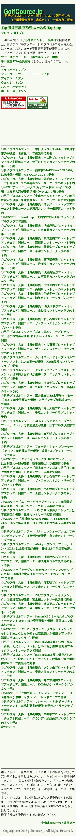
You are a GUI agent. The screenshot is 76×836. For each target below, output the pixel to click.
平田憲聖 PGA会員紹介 (15, 61)
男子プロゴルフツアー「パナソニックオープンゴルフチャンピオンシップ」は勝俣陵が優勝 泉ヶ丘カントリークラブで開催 (38, 536)
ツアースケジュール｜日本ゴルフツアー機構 (29, 57)
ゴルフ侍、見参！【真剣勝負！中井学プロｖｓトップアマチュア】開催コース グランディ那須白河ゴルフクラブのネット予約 (38, 718)
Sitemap (58, 822)
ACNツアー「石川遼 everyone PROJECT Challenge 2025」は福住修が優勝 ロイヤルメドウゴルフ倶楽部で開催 (38, 523)
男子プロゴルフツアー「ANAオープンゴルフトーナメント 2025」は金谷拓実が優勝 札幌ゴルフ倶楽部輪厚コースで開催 (37, 548)
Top (4, 27)
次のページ (8, 727)
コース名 (39, 27)
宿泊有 (27, 27)
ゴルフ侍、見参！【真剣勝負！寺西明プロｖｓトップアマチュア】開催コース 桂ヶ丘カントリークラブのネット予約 (38, 438)
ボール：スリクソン (14, 91)
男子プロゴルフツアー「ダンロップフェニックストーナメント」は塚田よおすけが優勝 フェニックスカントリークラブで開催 (38, 374)
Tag (49, 27)
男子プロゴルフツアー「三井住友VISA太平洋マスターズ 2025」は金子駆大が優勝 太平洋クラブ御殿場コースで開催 (37, 400)
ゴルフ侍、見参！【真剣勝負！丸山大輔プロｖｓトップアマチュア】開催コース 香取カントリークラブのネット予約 (38, 412)
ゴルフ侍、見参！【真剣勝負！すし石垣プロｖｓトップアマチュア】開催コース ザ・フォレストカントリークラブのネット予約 (38, 323)
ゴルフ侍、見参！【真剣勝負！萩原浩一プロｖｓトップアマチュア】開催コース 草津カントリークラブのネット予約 (38, 251)
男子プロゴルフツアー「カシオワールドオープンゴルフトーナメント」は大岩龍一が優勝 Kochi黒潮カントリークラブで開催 (38, 361)
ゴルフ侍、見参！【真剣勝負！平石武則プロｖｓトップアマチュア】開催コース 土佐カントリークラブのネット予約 (38, 493)
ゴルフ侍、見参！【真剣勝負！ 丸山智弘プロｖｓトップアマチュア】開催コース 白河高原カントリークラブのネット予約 (38, 230)
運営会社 (69, 822)
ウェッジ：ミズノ (12, 82)
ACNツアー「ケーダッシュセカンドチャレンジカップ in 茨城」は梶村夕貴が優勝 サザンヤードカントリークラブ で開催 (37, 574)
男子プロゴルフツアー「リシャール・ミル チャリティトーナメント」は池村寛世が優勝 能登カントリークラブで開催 (37, 706)
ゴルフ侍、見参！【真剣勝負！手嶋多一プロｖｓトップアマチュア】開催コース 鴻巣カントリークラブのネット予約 (38, 298)
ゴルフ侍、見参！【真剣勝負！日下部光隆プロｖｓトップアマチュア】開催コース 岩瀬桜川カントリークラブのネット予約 (38, 264)
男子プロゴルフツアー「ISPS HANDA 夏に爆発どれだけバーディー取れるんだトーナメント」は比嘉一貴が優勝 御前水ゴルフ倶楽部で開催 (38, 659)
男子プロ (19, 33)
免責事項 (47, 822)
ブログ (5, 33)
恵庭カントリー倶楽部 (42, 40)
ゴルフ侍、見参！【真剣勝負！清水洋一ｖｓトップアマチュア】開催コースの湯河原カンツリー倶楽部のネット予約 (38, 208)
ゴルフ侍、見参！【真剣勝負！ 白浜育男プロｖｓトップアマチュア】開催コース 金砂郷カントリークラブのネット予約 (38, 310)
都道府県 (14, 27)
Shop (57, 27)
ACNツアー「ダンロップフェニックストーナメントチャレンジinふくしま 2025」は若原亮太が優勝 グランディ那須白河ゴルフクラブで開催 (37, 633)
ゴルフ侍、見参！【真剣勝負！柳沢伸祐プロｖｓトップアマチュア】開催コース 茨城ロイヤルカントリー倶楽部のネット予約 (38, 387)
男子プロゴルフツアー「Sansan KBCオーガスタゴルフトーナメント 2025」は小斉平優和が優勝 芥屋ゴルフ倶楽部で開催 (37, 621)
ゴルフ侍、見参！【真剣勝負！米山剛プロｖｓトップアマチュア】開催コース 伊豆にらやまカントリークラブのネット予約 (38, 162)
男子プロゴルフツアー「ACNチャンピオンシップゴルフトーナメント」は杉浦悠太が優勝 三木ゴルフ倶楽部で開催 (38, 425)
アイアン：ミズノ (12, 78)
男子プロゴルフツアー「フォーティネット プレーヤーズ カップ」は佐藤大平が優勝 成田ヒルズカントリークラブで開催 (37, 451)
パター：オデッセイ (14, 86)
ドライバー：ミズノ (14, 69)
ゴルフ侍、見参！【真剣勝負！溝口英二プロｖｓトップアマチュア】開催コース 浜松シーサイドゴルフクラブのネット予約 (38, 608)
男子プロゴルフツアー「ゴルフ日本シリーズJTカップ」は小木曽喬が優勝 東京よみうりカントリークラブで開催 (37, 336)
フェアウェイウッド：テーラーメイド (25, 74)
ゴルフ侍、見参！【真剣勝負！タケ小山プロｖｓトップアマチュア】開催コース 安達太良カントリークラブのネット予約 (38, 672)
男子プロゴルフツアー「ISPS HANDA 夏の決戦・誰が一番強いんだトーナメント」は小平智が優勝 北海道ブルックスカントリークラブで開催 (37, 646)
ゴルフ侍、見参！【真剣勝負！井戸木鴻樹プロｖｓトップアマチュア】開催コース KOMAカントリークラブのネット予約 (38, 684)
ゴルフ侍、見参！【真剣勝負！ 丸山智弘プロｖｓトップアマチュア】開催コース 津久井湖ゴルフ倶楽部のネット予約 (38, 561)
